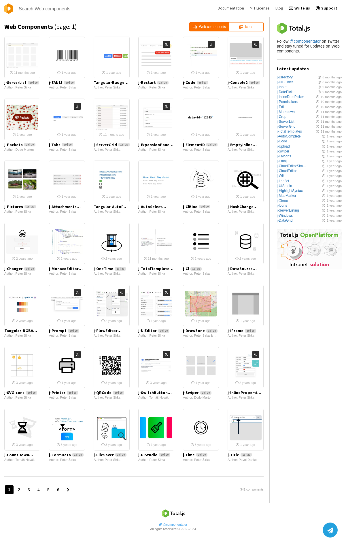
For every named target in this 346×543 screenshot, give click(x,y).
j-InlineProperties (246, 392)
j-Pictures (20, 206)
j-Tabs (61, 144)
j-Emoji (282, 161)
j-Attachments (67, 206)
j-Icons (282, 205)
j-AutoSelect (156, 206)
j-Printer (63, 392)
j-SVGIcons (20, 392)
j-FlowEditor (112, 330)
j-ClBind (196, 206)
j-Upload (283, 146)
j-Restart (153, 82)
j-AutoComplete (289, 136)
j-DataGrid (285, 220)
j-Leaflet (283, 181)
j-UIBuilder (285, 82)
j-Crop (281, 117)
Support (326, 8)
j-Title (240, 454)
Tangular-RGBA (22, 330)
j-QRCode (109, 392)
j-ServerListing (288, 210)
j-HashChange (246, 206)
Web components (209, 27)
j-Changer (19, 268)
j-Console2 (244, 82)
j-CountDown (22, 454)
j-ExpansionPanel (156, 144)
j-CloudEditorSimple (292, 166)
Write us (299, 8)
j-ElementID (200, 144)
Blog (279, 8)
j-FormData (66, 454)
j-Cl (192, 268)
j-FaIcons (284, 156)
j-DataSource (246, 268)
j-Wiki (281, 176)
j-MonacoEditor (67, 268)
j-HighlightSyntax (290, 191)
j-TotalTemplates (289, 131)
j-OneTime (110, 268)
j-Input (281, 87)
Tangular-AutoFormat (112, 206)
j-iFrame (242, 330)
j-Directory (285, 77)
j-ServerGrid (286, 127)
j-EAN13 (62, 82)
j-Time (195, 454)
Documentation (231, 8)
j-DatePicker (286, 92)
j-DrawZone (200, 330)
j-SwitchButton (156, 392)
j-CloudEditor (287, 171)
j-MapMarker (286, 196)
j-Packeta (19, 144)
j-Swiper (283, 151)
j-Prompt (64, 330)
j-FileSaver (110, 454)
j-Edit (281, 107)
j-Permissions (287, 102)
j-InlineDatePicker (290, 97)
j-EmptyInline (246, 144)
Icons (246, 27)
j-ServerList (285, 122)
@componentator (305, 41)
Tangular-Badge (112, 82)
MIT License (260, 8)
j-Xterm (282, 201)
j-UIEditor (153, 330)
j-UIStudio (284, 186)
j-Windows (285, 216)
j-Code (282, 141)
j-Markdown (286, 112)
